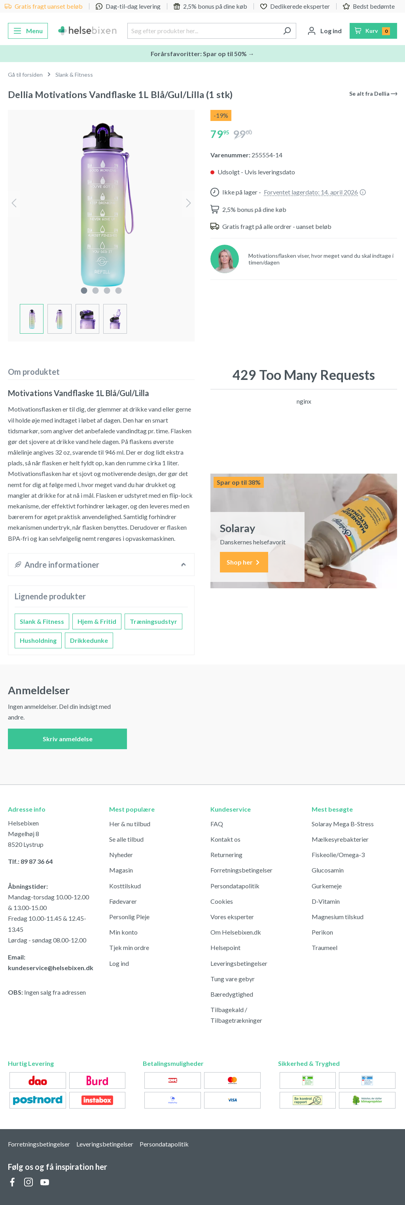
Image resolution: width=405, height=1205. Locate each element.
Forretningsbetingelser (241, 870)
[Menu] (28, 31)
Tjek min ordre (129, 947)
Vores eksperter (232, 916)
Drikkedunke (89, 640)
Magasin (121, 870)
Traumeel (324, 947)
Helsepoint (225, 947)
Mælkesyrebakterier (340, 839)
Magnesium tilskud (337, 916)
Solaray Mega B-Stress (343, 823)
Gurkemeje (327, 886)
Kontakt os (225, 839)
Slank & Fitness (42, 621)
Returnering (226, 854)
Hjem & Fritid (97, 621)
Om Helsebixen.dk (235, 932)
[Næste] (189, 204)
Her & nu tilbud (129, 823)
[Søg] (287, 31)
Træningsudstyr (153, 621)
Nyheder (121, 854)
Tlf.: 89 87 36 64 (30, 861)
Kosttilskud (125, 886)
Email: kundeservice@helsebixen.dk (50, 962)
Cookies (221, 901)
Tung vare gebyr (232, 978)
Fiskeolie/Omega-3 (338, 854)
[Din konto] (324, 30)
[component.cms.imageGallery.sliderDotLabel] (84, 290)
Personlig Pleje (129, 916)
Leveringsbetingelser (238, 963)
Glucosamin (328, 870)
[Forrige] (14, 204)
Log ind (119, 963)
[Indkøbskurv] (373, 31)
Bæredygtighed (231, 994)
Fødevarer (123, 901)
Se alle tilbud (126, 839)
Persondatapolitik (234, 886)
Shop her (244, 562)
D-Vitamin (326, 901)
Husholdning (38, 640)
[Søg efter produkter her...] (202, 31)
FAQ (216, 823)
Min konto (123, 932)
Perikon (322, 932)
